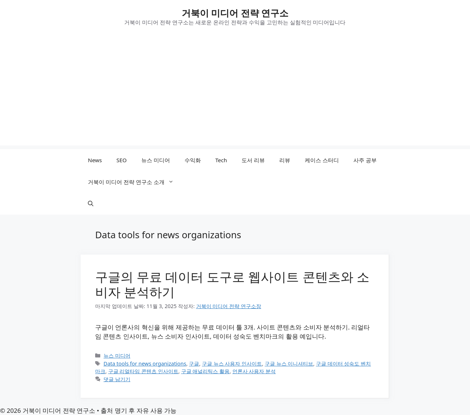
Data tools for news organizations (145, 363)
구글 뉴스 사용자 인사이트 (232, 363)
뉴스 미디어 (155, 160)
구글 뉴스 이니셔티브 (289, 363)
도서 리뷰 (253, 160)
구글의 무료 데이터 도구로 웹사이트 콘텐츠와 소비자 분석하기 (232, 284)
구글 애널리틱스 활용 (205, 371)
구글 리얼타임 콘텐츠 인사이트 (143, 371)
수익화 (193, 160)
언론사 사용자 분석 (254, 371)
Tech (221, 160)
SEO (122, 160)
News (95, 160)
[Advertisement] (235, 94)
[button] (91, 204)
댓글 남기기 (117, 379)
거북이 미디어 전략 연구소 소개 (134, 182)
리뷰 (284, 160)
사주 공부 (365, 160)
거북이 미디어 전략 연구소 (235, 13)
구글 (194, 363)
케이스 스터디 (322, 160)
